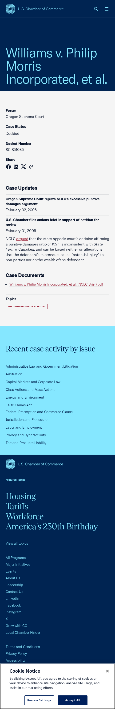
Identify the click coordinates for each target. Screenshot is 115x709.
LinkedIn (12, 598)
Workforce (25, 516)
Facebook (13, 605)
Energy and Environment (25, 397)
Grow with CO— (18, 625)
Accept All (72, 700)
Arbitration (14, 374)
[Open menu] (106, 9)
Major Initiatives (18, 564)
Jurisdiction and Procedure (27, 419)
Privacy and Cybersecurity (26, 435)
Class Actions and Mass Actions (30, 389)
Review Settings (39, 700)
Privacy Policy (16, 653)
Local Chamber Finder (23, 632)
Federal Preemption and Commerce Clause (39, 412)
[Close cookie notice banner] (107, 671)
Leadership (14, 585)
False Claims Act (19, 405)
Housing (21, 496)
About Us (13, 578)
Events (11, 571)
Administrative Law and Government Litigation (42, 366)
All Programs (15, 557)
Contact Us (14, 591)
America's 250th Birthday (52, 526)
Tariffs (17, 506)
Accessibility (15, 660)
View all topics (17, 543)
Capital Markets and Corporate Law (33, 382)
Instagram (13, 612)
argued (22, 238)
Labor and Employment (24, 427)
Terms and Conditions (23, 647)
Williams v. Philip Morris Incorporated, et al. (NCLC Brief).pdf (56, 284)
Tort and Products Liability (27, 306)
